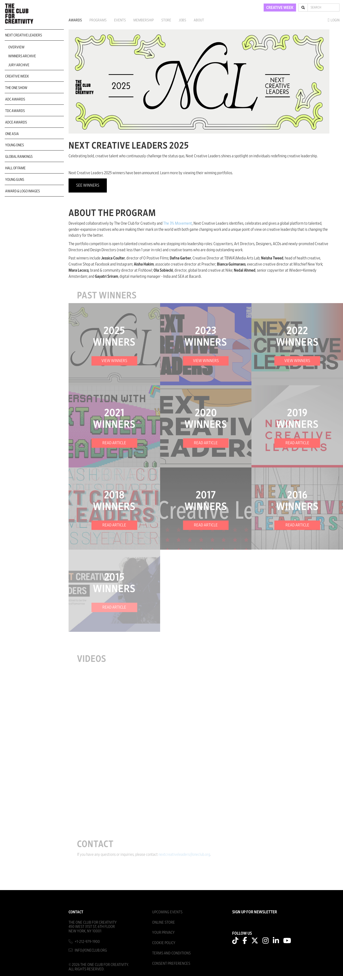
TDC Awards (15, 111)
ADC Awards (15, 99)
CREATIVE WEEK (279, 8)
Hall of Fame (15, 168)
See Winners (87, 185)
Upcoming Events (167, 912)
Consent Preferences (171, 963)
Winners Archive (22, 56)
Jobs (182, 20)
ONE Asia (12, 134)
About (199, 20)
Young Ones (14, 145)
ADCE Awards (16, 122)
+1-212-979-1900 (87, 942)
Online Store (163, 922)
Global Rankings (19, 156)
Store (166, 20)
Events (120, 20)
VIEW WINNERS (114, 361)
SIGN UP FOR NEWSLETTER (254, 912)
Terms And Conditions (171, 953)
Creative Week (17, 76)
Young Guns (14, 179)
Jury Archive (18, 65)
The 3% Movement (177, 223)
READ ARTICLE (114, 443)
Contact (76, 912)
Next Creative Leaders (23, 35)
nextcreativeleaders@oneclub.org (187, 855)
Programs (98, 20)
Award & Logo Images (22, 191)
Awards (75, 20)
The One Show (16, 88)
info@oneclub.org (91, 950)
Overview (16, 47)
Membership (143, 20)
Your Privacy (163, 932)
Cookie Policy (163, 943)
